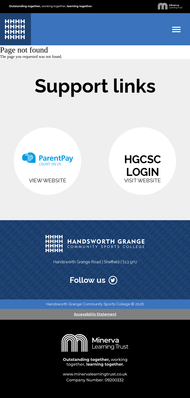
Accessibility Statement (95, 314)
